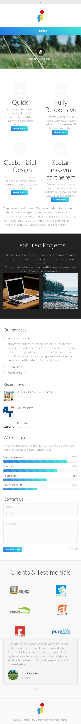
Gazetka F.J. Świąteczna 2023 (34, 392)
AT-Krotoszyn (25, 407)
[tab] (40, 338)
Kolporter (23, 423)
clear (71, 548)
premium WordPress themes (52, 719)
